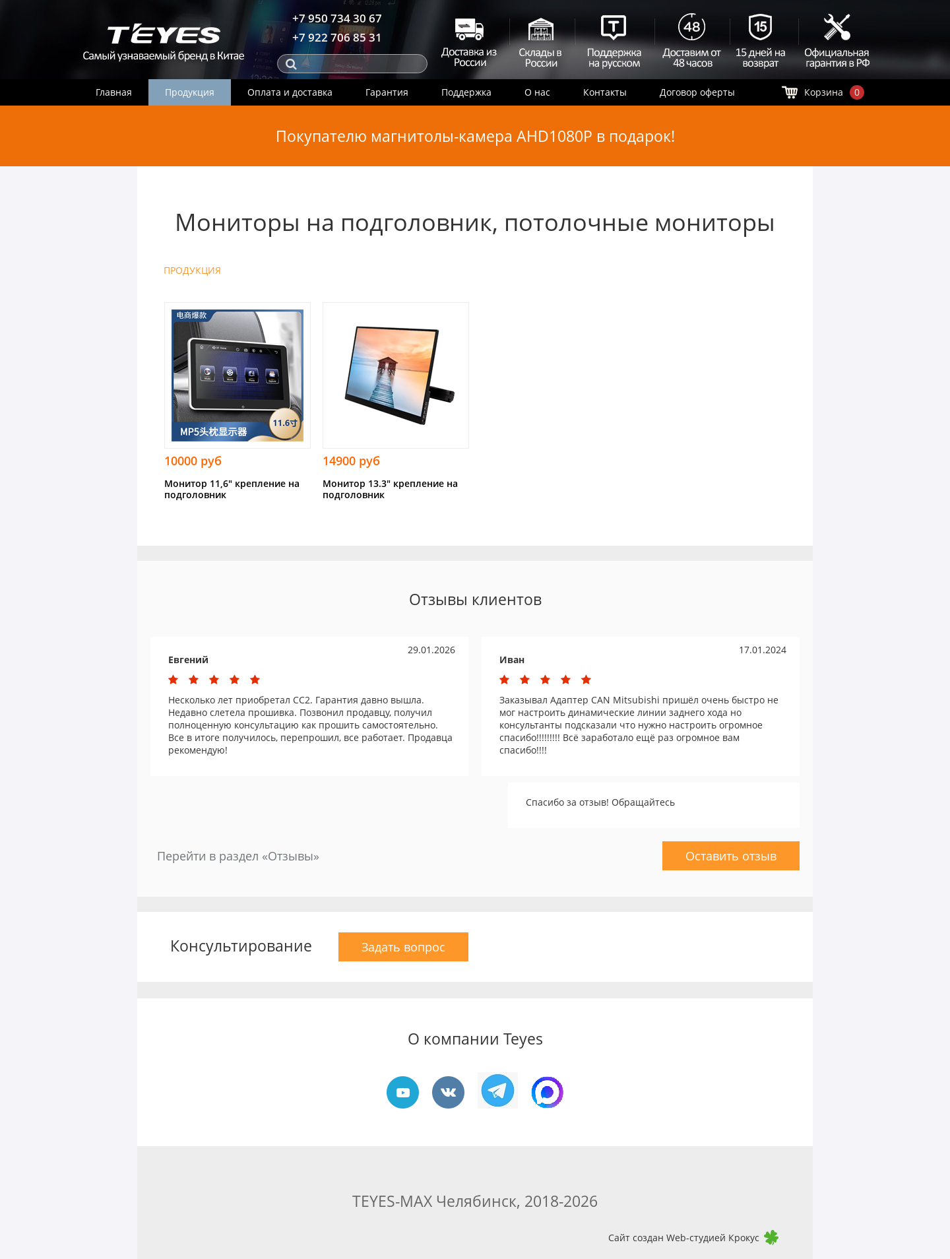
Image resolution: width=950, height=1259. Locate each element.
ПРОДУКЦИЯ (192, 270)
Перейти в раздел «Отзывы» (238, 856)
